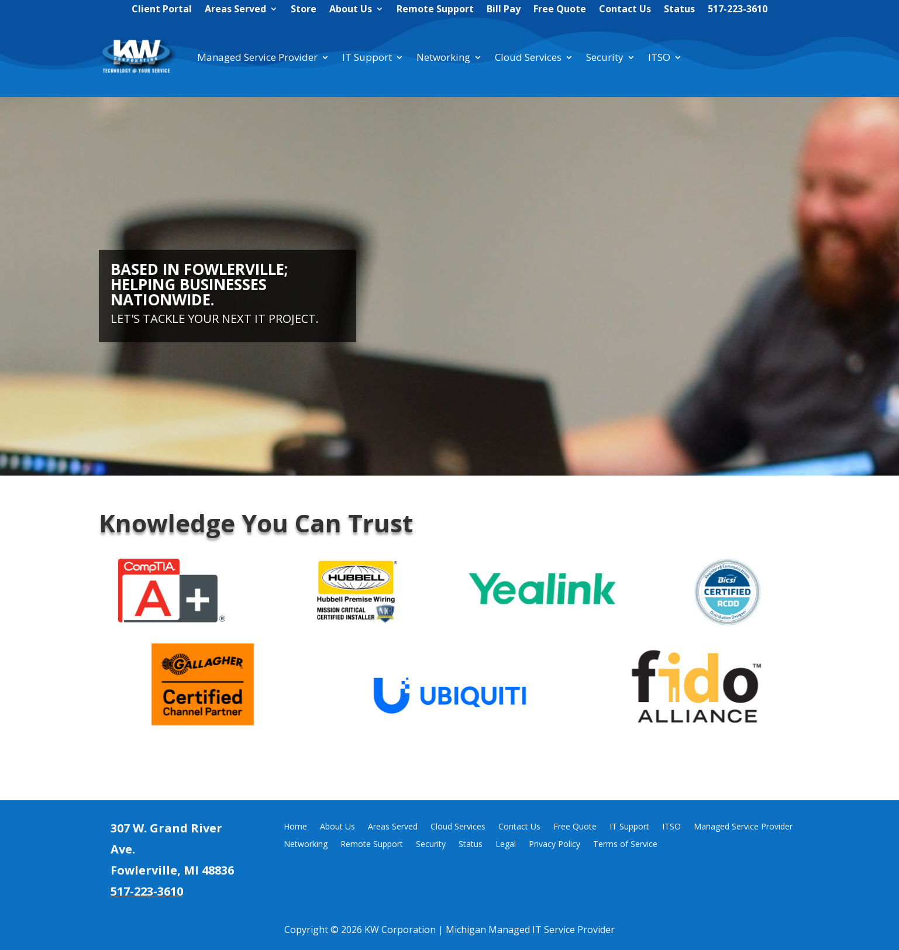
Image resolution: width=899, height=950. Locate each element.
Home (295, 827)
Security (605, 57)
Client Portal (162, 10)
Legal (505, 844)
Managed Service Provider (257, 57)
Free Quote (559, 10)
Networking (443, 57)
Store (303, 10)
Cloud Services (528, 57)
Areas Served (235, 10)
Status (679, 10)
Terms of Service (625, 844)
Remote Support (435, 10)
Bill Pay (504, 10)
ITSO (659, 57)
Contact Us (625, 10)
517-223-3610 (737, 10)
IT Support (367, 57)
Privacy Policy (554, 844)
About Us (350, 10)
